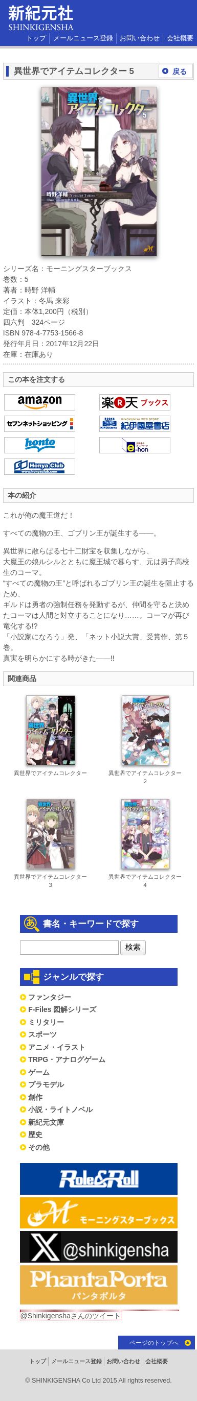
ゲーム (39, 1072)
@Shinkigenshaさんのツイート (70, 1316)
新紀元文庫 (46, 1122)
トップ (36, 38)
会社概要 (180, 38)
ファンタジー (49, 997)
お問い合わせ (140, 38)
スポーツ (42, 1034)
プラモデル (46, 1084)
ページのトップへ (154, 1342)
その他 (39, 1147)
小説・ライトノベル (60, 1109)
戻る (179, 71)
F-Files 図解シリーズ (62, 1009)
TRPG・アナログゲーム (66, 1059)
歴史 (35, 1134)
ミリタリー (46, 1022)
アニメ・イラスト (56, 1047)
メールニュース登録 (83, 38)
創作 (35, 1097)
